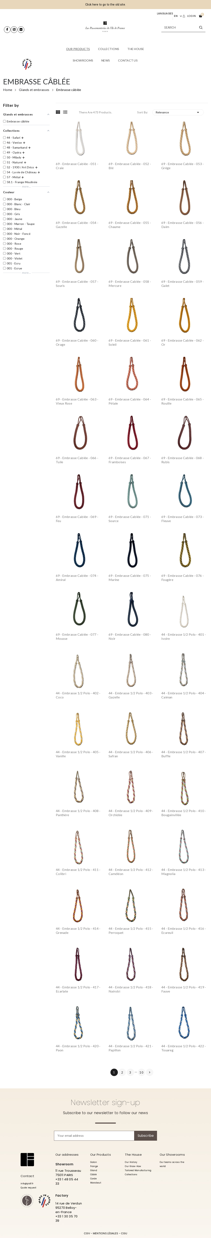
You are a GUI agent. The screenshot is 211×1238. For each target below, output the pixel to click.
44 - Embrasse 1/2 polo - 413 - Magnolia (183, 872)
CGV (87, 1233)
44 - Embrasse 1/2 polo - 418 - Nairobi (131, 989)
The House (133, 1154)
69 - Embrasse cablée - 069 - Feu (77, 519)
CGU (124, 1233)
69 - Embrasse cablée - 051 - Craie (77, 166)
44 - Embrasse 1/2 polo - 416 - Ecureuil (183, 930)
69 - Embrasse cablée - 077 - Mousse (77, 636)
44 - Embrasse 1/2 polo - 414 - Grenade (78, 930)
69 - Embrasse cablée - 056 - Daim (182, 225)
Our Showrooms (172, 1154)
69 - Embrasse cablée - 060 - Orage (77, 342)
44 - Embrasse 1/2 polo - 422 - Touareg (183, 1048)
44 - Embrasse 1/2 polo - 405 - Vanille (78, 754)
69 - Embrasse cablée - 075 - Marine (130, 578)
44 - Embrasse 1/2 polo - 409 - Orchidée (131, 813)
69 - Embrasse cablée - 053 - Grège (182, 166)
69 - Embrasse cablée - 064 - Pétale (130, 401)
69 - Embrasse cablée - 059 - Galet (182, 283)
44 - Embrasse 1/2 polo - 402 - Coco (78, 695)
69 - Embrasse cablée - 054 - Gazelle (77, 225)
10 (141, 1072)
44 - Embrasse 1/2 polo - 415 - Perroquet (131, 930)
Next (149, 1072)
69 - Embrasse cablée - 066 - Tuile (77, 460)
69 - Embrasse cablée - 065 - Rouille (182, 401)
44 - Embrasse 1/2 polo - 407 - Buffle (183, 754)
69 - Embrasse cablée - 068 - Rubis (182, 460)
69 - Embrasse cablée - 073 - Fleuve (182, 519)
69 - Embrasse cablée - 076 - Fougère (182, 578)
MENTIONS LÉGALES (105, 1233)
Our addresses (67, 1154)
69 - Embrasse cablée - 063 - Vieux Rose (77, 401)
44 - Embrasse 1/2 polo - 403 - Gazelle (131, 695)
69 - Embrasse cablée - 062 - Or (182, 342)
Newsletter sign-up (105, 1102)
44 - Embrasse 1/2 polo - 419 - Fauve (183, 989)
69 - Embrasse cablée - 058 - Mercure (130, 283)
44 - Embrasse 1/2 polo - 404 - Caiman (183, 695)
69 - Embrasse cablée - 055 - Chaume (130, 225)
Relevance (178, 112)
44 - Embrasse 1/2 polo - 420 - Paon (78, 1048)
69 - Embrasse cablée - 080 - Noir (130, 636)
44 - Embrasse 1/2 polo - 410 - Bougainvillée (183, 813)
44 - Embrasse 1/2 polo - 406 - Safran (131, 754)
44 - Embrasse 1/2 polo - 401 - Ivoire (183, 636)
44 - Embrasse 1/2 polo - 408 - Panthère (78, 813)
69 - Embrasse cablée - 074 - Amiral (77, 578)
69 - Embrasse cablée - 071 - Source (130, 519)
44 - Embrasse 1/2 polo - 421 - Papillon (131, 1048)
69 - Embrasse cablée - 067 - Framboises (130, 460)
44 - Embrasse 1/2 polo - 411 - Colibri (78, 872)
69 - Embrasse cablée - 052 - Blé (130, 166)
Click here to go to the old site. (105, 4)
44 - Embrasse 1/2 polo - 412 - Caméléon (131, 872)
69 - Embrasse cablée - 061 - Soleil (130, 342)
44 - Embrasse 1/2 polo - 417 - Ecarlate (78, 989)
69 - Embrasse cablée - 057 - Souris (77, 283)
